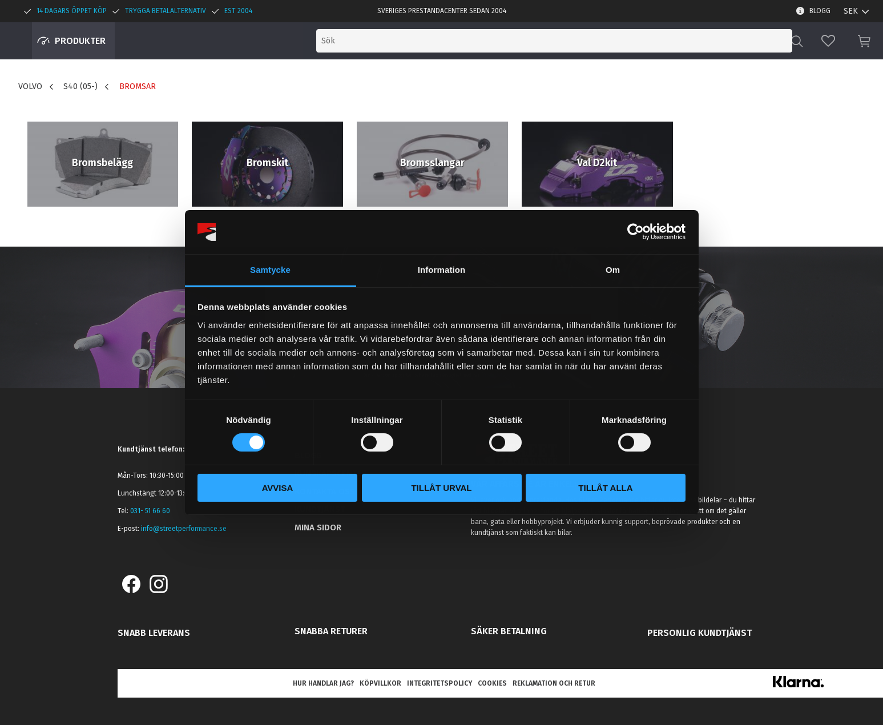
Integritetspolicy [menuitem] (439, 683)
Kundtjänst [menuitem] (320, 509)
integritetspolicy (499, 375)
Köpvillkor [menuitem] (380, 683)
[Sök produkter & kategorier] (693, 41)
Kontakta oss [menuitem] (325, 491)
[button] (828, 40)
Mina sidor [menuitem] (318, 527)
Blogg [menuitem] (819, 11)
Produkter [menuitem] (80, 40)
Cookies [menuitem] (492, 683)
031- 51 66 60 (150, 511)
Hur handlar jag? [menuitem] (323, 683)
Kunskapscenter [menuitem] (331, 473)
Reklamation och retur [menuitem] (554, 683)
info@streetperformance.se (184, 529)
